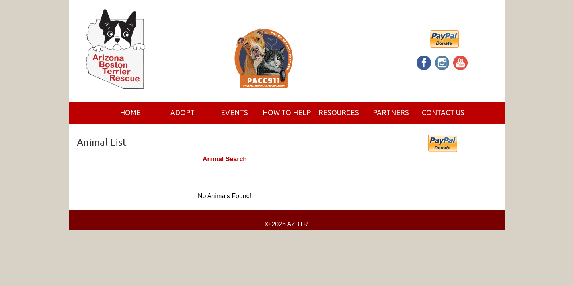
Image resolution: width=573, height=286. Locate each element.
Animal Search (225, 159)
